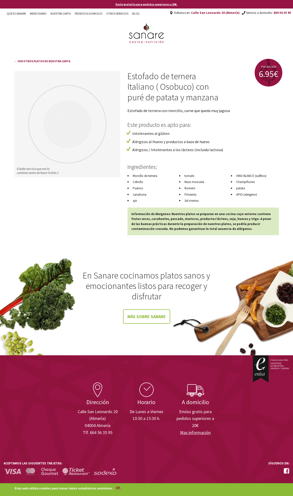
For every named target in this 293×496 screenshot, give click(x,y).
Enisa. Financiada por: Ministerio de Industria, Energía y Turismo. (271, 369)
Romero (189, 188)
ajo (135, 201)
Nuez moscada (194, 182)
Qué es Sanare (16, 13)
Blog (136, 13)
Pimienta (190, 194)
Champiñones (245, 182)
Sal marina (191, 201)
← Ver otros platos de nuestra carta (42, 61)
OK (118, 488)
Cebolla (138, 182)
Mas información (195, 432)
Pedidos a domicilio (88, 13)
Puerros (138, 188)
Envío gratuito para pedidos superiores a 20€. (146, 4)
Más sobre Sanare (146, 316)
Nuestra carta (60, 13)
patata (240, 188)
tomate (189, 176)
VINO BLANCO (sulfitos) (251, 176)
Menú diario (38, 13)
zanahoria (139, 194)
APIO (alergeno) (246, 194)
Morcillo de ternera (145, 176)
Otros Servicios (117, 13)
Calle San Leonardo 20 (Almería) (215, 13)
